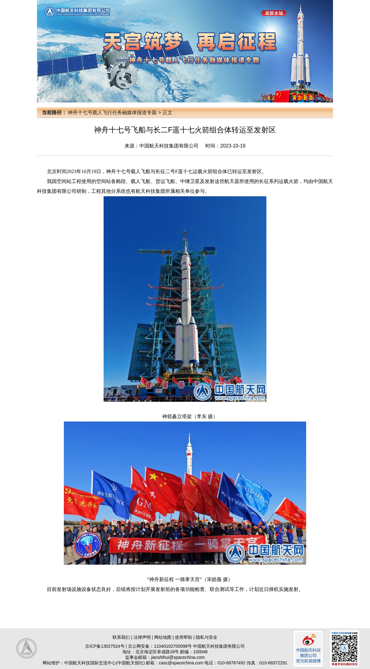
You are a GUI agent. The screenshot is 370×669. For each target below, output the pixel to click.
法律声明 (142, 637)
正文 (167, 112)
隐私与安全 (206, 637)
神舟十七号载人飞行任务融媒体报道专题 (112, 112)
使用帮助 (183, 637)
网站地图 (162, 637)
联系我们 (121, 637)
